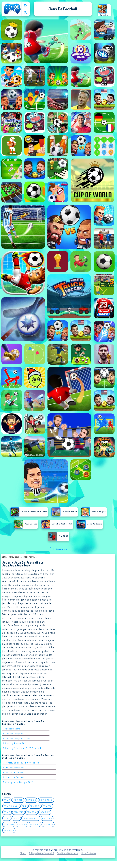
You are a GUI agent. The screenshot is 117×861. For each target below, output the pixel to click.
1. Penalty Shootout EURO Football (22, 762)
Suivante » (61, 549)
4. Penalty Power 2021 (15, 743)
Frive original (31, 818)
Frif (24, 806)
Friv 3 (16, 818)
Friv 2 (7, 800)
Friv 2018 (22, 824)
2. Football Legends (14, 733)
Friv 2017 (35, 824)
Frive (7, 818)
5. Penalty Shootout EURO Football (22, 748)
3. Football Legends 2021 (16, 738)
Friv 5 (7, 812)
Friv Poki (9, 824)
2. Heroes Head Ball (14, 767)
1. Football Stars (12, 728)
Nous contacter (88, 853)
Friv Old (18, 800)
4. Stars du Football (14, 777)
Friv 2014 (31, 812)
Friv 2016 (19, 812)
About (23, 853)
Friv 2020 (9, 830)
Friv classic (46, 800)
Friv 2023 (48, 824)
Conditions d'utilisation (67, 853)
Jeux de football (29, 557)
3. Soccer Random (13, 772)
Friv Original (11, 806)
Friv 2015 (35, 806)
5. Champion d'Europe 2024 (18, 782)
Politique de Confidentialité (41, 853)
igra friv (45, 812)
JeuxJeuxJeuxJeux (10, 557)
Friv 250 (47, 806)
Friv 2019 (31, 800)
